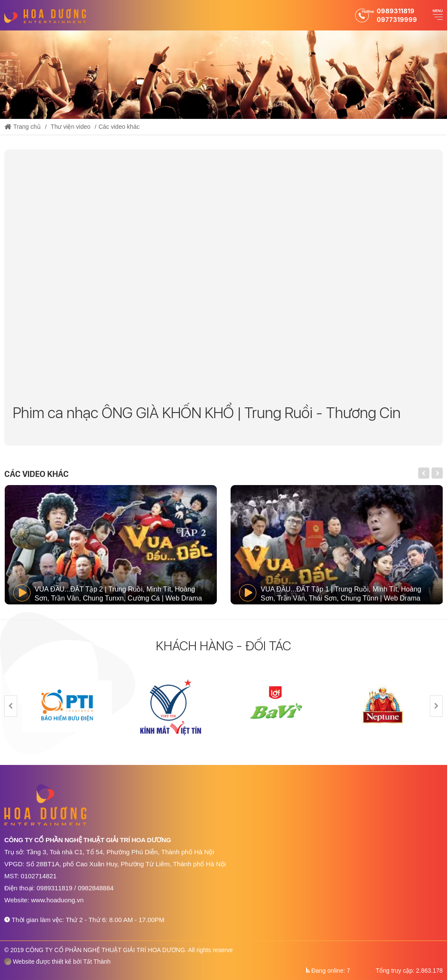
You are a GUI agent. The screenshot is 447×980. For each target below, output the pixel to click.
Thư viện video (70, 126)
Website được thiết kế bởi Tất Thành (57, 961)
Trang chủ (22, 126)
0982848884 (95, 888)
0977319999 (397, 19)
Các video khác (119, 126)
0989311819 (395, 11)
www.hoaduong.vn (57, 900)
